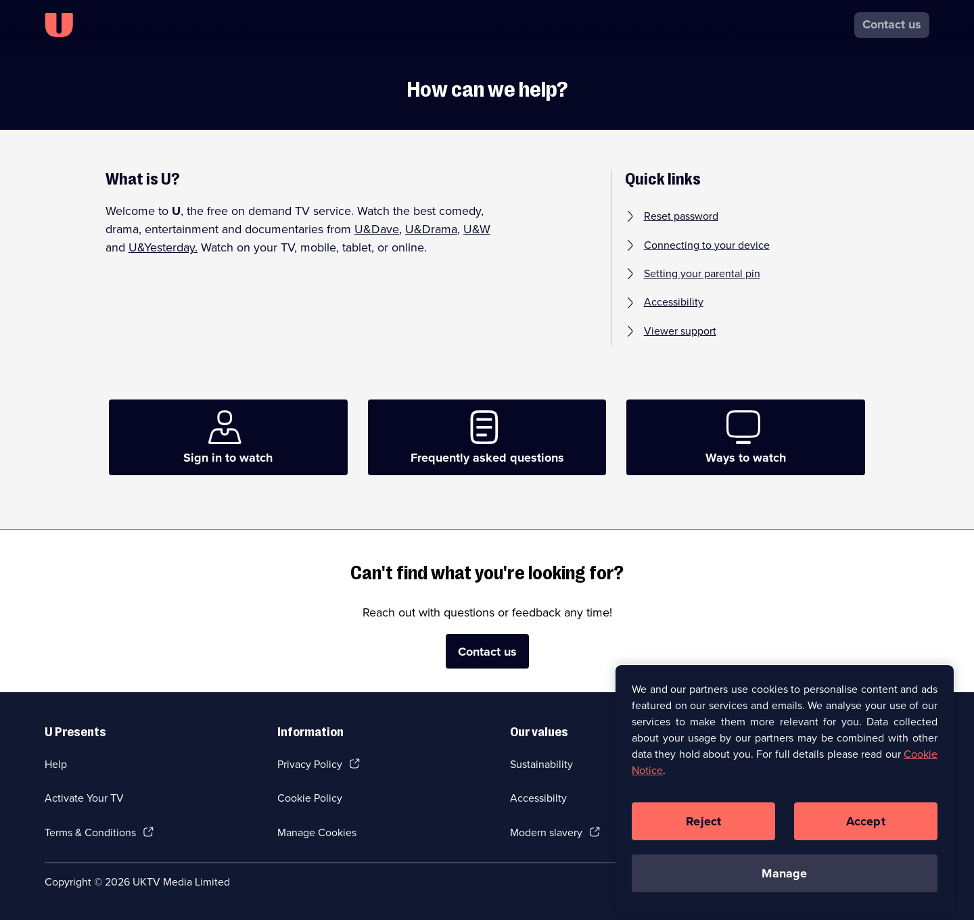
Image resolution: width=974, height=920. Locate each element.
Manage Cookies (316, 832)
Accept (865, 826)
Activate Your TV (84, 798)
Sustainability (541, 764)
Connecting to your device (707, 245)
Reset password (681, 216)
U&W (476, 229)
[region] (785, 793)
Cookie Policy (309, 798)
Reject (703, 826)
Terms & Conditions (90, 832)
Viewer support (680, 331)
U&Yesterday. (163, 247)
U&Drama (431, 229)
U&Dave (376, 229)
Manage (784, 878)
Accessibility (673, 302)
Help (56, 764)
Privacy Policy (309, 764)
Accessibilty (538, 798)
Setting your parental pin (702, 274)
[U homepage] (59, 25)
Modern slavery (546, 832)
